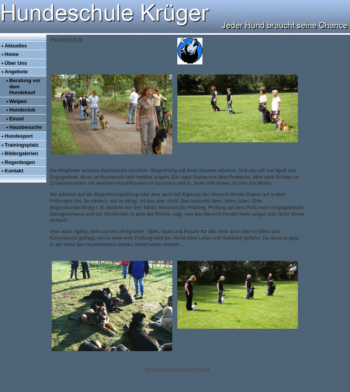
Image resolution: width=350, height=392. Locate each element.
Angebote (16, 71)
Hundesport (19, 136)
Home (12, 54)
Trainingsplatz (21, 145)
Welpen (18, 101)
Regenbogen (20, 162)
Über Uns (16, 63)
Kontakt (14, 171)
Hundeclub (22, 110)
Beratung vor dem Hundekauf (25, 86)
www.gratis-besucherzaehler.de (177, 369)
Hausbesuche (25, 127)
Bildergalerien (21, 153)
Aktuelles (16, 46)
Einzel (16, 119)
